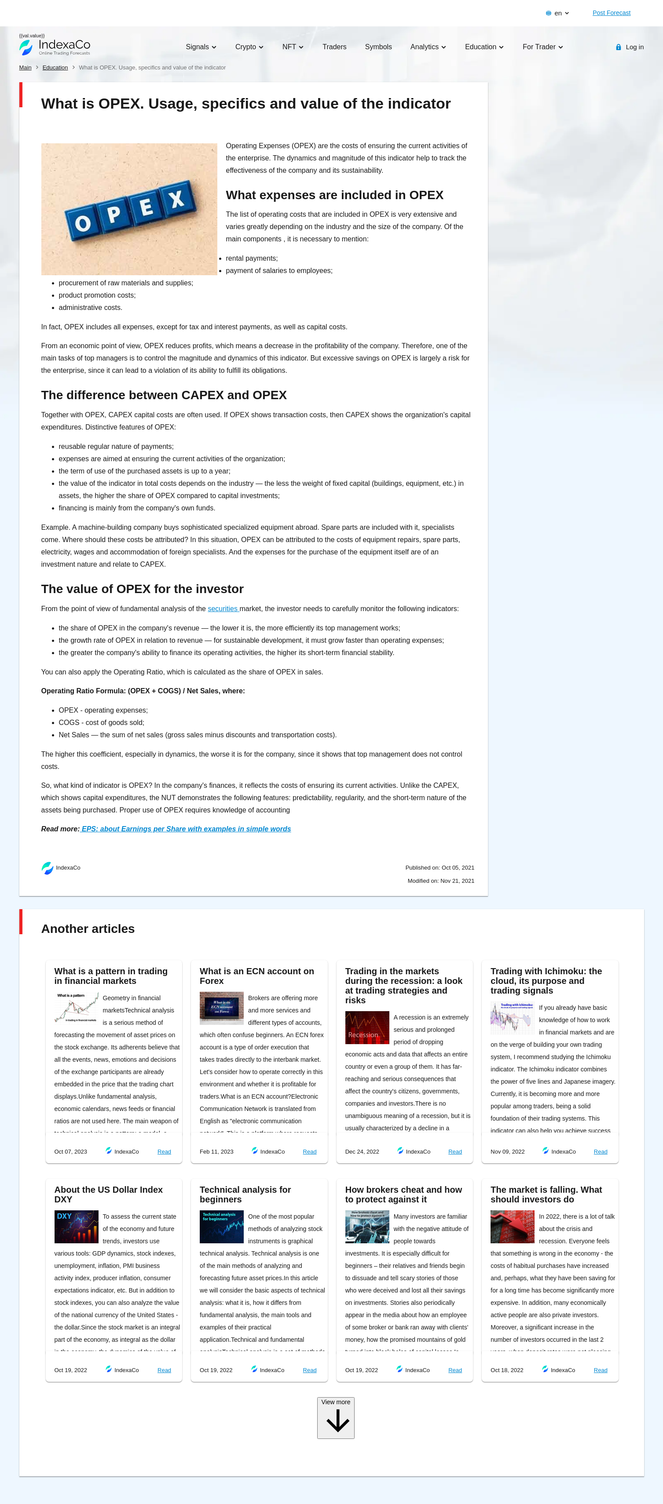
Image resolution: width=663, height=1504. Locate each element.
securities (223, 608)
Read (164, 1151)
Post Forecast (611, 12)
